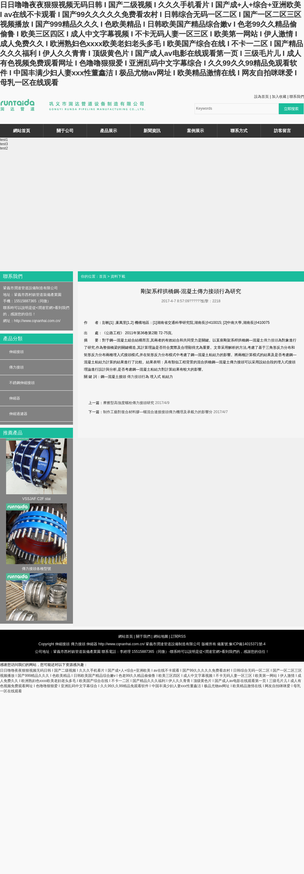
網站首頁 (21, 130)
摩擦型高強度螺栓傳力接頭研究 (128, 403)
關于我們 (143, 636)
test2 (4, 148)
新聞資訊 (152, 130)
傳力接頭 (16, 367)
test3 (4, 144)
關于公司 (65, 130)
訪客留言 (282, 130)
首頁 (102, 276)
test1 (4, 140)
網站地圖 (161, 636)
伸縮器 (14, 398)
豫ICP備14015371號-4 (247, 644)
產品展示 (108, 130)
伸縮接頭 (16, 352)
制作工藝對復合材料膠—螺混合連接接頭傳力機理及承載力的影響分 (157, 412)
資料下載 (118, 276)
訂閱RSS (178, 636)
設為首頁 (261, 96)
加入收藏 (279, 96)
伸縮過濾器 (18, 414)
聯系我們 (296, 96)
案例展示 (195, 130)
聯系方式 (238, 130)
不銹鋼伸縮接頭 (22, 383)
